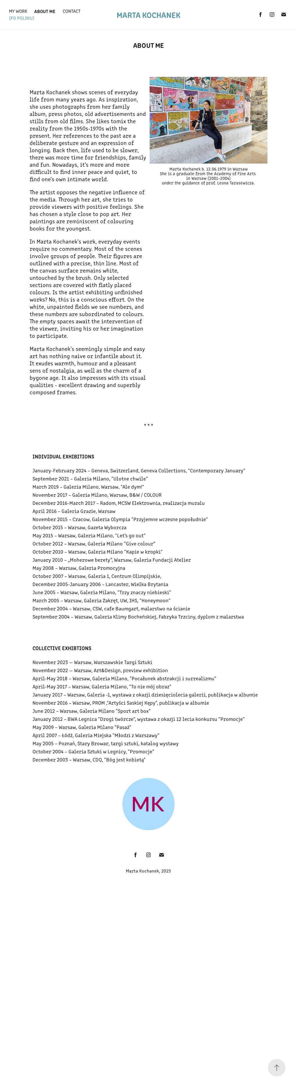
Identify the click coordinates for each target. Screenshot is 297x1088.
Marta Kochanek (148, 14)
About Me (44, 11)
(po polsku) (21, 18)
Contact (72, 11)
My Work (18, 11)
